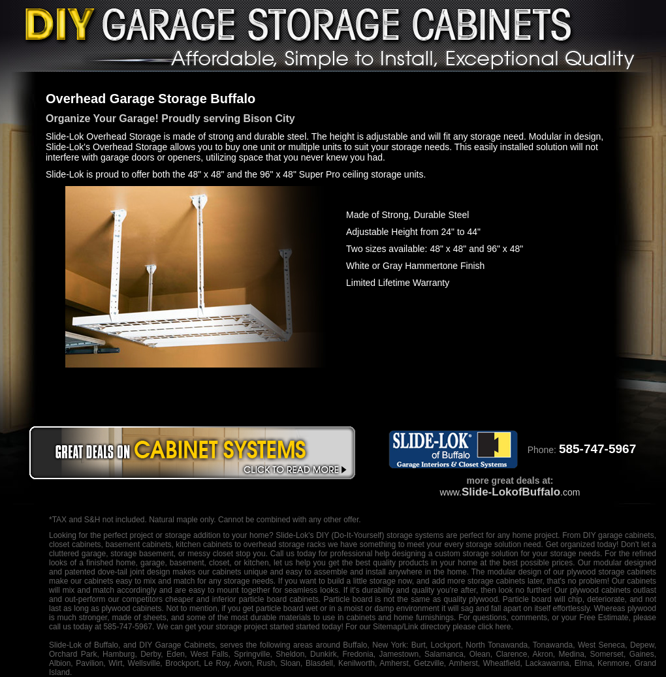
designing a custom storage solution (455, 553)
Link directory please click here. (458, 626)
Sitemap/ (387, 626)
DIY (322, 535)
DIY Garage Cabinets (177, 645)
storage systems (415, 535)
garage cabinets (626, 535)
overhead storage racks (285, 544)
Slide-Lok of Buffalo (83, 645)
